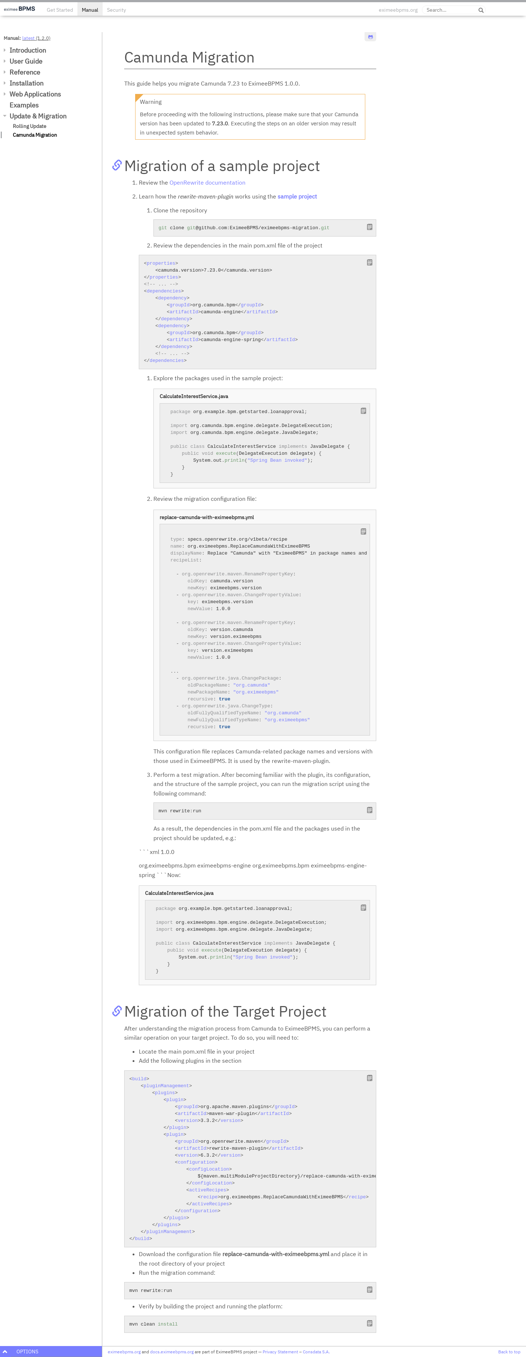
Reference (24, 72)
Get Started (60, 10)
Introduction (27, 50)
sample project (297, 196)
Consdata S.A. (316, 1351)
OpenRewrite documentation (207, 182)
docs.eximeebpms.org (172, 1351)
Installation (26, 83)
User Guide (25, 61)
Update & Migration (37, 116)
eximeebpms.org (398, 10)
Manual (90, 10)
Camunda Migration (35, 135)
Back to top (509, 1351)
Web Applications (35, 94)
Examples (24, 105)
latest (28, 38)
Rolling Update (29, 126)
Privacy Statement (280, 1351)
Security (116, 10)
